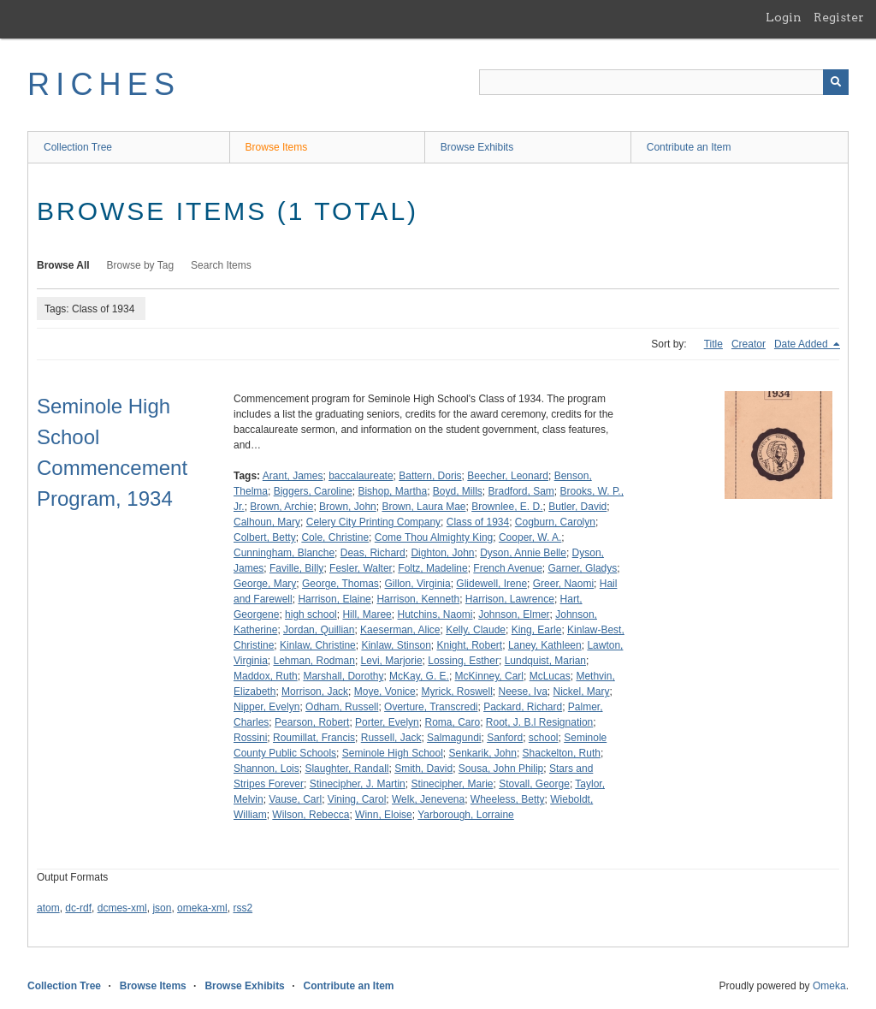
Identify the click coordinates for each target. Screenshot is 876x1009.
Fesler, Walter (361, 568)
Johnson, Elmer (513, 614)
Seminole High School (392, 753)
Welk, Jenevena (428, 799)
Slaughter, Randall (346, 769)
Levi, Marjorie (392, 661)
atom (48, 908)
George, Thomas (340, 584)
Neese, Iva (522, 691)
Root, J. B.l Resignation (539, 722)
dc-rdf (78, 908)
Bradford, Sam (520, 491)
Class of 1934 (478, 522)
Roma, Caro (452, 722)
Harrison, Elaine (334, 599)
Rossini (250, 738)
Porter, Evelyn (387, 722)
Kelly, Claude (476, 630)
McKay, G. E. (419, 676)
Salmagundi (454, 738)
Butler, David (577, 507)
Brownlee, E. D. (506, 507)
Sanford (505, 738)
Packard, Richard (522, 707)
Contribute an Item (689, 147)
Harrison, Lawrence (509, 599)
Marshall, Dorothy (343, 676)
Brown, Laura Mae (423, 507)
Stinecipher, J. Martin (357, 784)
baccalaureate (360, 476)
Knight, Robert (469, 645)
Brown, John (347, 507)
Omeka (829, 986)
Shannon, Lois (266, 769)
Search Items (221, 265)
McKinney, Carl (489, 676)
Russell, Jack (391, 738)
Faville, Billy (296, 568)
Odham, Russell (341, 707)
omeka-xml (202, 908)
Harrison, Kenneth (417, 599)
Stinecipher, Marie (452, 784)
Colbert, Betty (265, 537)
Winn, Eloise (383, 815)
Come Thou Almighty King (434, 537)
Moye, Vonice (385, 691)
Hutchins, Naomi (434, 614)
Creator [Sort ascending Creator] (748, 344)
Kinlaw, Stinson (395, 645)
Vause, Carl (295, 799)
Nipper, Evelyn (266, 707)
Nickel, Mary (581, 691)
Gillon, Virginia (418, 584)
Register (839, 17)
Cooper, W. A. (530, 537)
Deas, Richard (372, 553)
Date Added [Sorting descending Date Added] (802, 344)
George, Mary (265, 584)
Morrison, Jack (314, 691)
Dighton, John (442, 553)
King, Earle (537, 630)
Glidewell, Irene (491, 584)
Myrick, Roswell (456, 691)
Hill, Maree (366, 614)
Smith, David (423, 769)
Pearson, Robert (312, 722)
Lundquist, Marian (545, 661)
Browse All (63, 265)
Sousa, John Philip (501, 769)
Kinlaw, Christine (318, 645)
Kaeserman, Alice (400, 630)
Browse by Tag (141, 265)
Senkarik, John (483, 753)
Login (784, 17)
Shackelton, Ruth (562, 753)
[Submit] (836, 82)
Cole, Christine (335, 537)
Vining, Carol (357, 799)
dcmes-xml (122, 908)
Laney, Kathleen (545, 645)
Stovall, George (534, 784)
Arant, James (293, 476)
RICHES (104, 84)
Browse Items (277, 147)
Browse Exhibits (477, 147)
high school (311, 614)
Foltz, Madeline (432, 568)
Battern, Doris (430, 476)
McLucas (550, 676)
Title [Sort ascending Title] (713, 344)
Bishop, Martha (392, 491)
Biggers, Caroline (313, 491)
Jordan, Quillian (318, 630)
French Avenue (507, 568)
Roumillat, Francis (314, 738)
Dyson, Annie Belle (523, 553)
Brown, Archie (281, 507)
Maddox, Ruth (266, 676)
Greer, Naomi (563, 584)
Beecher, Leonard (507, 476)
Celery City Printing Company (373, 522)
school (544, 738)
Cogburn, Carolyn (555, 522)
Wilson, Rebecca (310, 815)
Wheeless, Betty (508, 799)
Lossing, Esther (463, 661)
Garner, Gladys (583, 568)
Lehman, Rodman (313, 661)
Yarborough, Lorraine (465, 815)
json (161, 908)
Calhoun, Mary (267, 522)
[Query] (664, 82)
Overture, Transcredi (430, 707)
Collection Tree (78, 147)
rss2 (242, 908)
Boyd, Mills (457, 491)
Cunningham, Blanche (284, 553)
